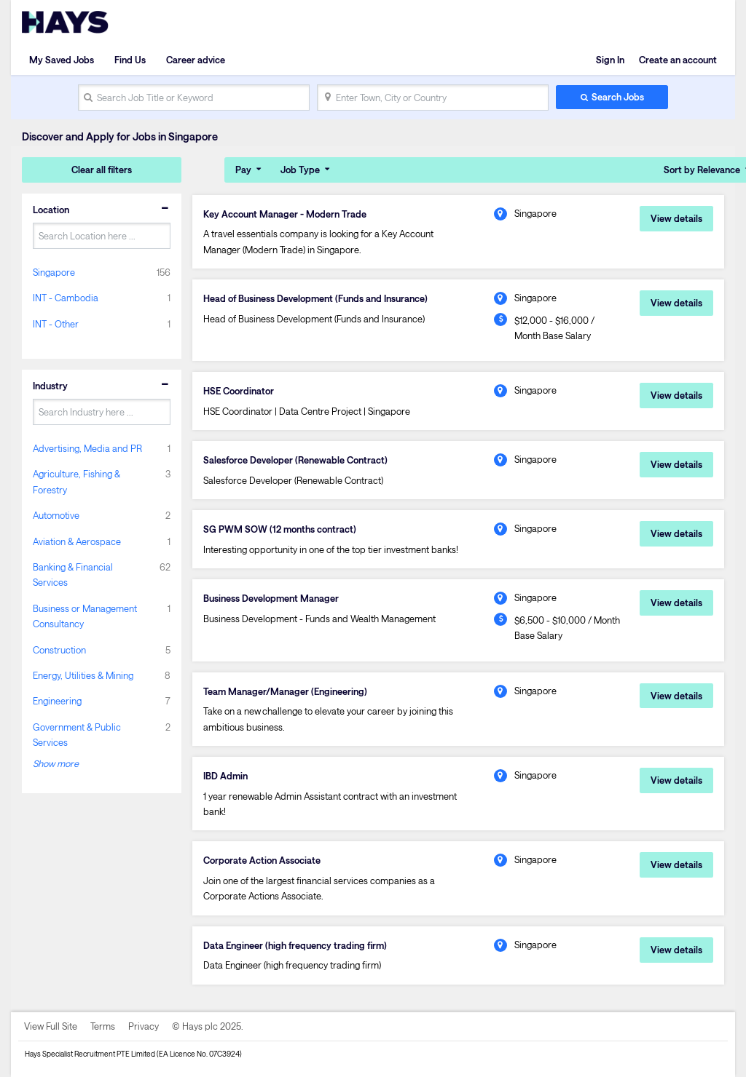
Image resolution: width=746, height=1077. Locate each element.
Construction (59, 650)
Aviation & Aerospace (77, 541)
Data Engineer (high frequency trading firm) (295, 945)
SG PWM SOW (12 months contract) (279, 529)
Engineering (57, 701)
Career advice (195, 60)
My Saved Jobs (61, 60)
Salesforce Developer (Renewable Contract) (295, 460)
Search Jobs (618, 97)
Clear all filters (101, 169)
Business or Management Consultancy (85, 616)
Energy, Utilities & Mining (83, 675)
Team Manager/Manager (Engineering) (285, 691)
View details (676, 218)
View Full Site (50, 1026)
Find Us (130, 60)
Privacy (143, 1026)
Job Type (300, 169)
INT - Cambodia (65, 298)
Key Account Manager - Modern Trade (284, 214)
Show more (56, 763)
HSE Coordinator (238, 391)
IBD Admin (225, 776)
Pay (243, 169)
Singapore (54, 272)
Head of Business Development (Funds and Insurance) (315, 298)
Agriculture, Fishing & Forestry (76, 481)
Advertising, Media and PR (87, 448)
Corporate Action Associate (262, 860)
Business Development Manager (271, 598)
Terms (102, 1026)
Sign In (610, 60)
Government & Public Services (77, 734)
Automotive (56, 515)
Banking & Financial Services (73, 574)
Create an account (678, 60)
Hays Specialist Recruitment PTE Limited (90, 1053)
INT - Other (56, 324)
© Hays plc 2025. (207, 1026)
